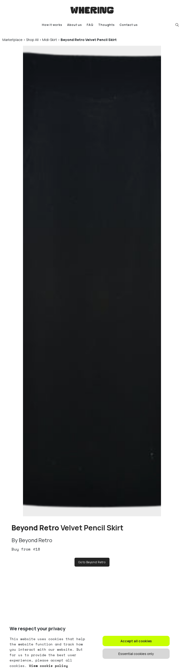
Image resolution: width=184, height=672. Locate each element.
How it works (52, 25)
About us (74, 25)
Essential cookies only (136, 653)
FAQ (90, 25)
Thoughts (106, 25)
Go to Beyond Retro (92, 562)
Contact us (129, 25)
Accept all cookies (136, 641)
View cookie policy (47, 665)
